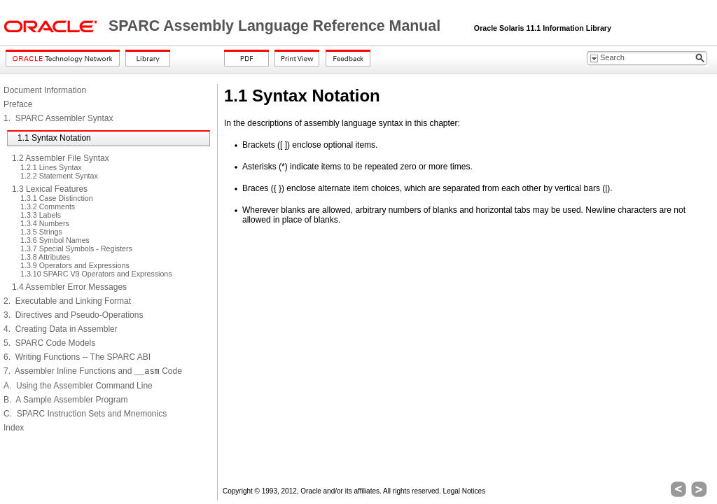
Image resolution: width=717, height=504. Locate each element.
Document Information (45, 90)
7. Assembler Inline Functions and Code (93, 371)
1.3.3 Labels (40, 215)
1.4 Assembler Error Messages (69, 287)
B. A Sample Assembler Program (65, 400)
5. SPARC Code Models (49, 343)
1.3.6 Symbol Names (55, 240)
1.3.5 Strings (41, 231)
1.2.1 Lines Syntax (51, 167)
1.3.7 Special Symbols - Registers (76, 248)
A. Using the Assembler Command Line (78, 386)
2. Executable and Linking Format (67, 301)
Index (14, 428)
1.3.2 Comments (47, 206)
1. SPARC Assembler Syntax (58, 118)
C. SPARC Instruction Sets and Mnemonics (85, 414)
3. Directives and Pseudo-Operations (73, 315)
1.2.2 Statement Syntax (59, 176)
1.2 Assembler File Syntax (60, 158)
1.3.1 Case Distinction (56, 198)
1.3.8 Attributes (45, 257)
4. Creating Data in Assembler (61, 329)
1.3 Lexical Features (50, 189)
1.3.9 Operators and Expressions (75, 265)
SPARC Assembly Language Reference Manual (277, 26)
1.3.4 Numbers (44, 223)
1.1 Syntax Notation (54, 138)
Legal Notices (464, 491)
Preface (18, 104)
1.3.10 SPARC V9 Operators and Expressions (96, 274)
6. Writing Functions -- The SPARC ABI (77, 357)
